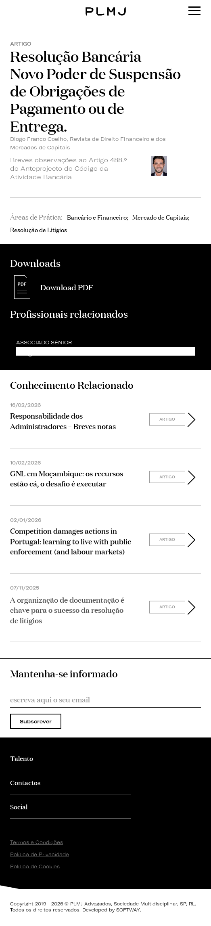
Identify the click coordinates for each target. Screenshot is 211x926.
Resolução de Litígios (38, 229)
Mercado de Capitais (160, 216)
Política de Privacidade (39, 854)
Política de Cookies (35, 866)
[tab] (70, 758)
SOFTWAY (128, 910)
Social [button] (18, 806)
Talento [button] (21, 758)
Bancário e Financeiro (97, 216)
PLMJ (105, 5)
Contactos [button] (25, 782)
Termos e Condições (36, 842)
